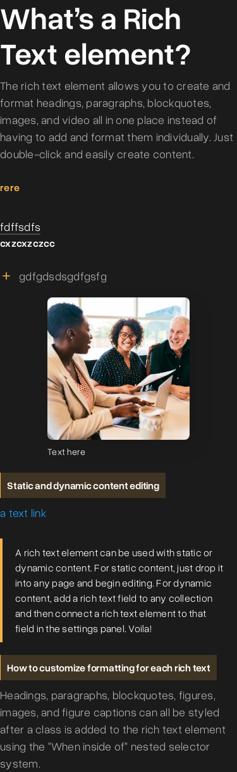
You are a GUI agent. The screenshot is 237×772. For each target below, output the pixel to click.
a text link (23, 513)
